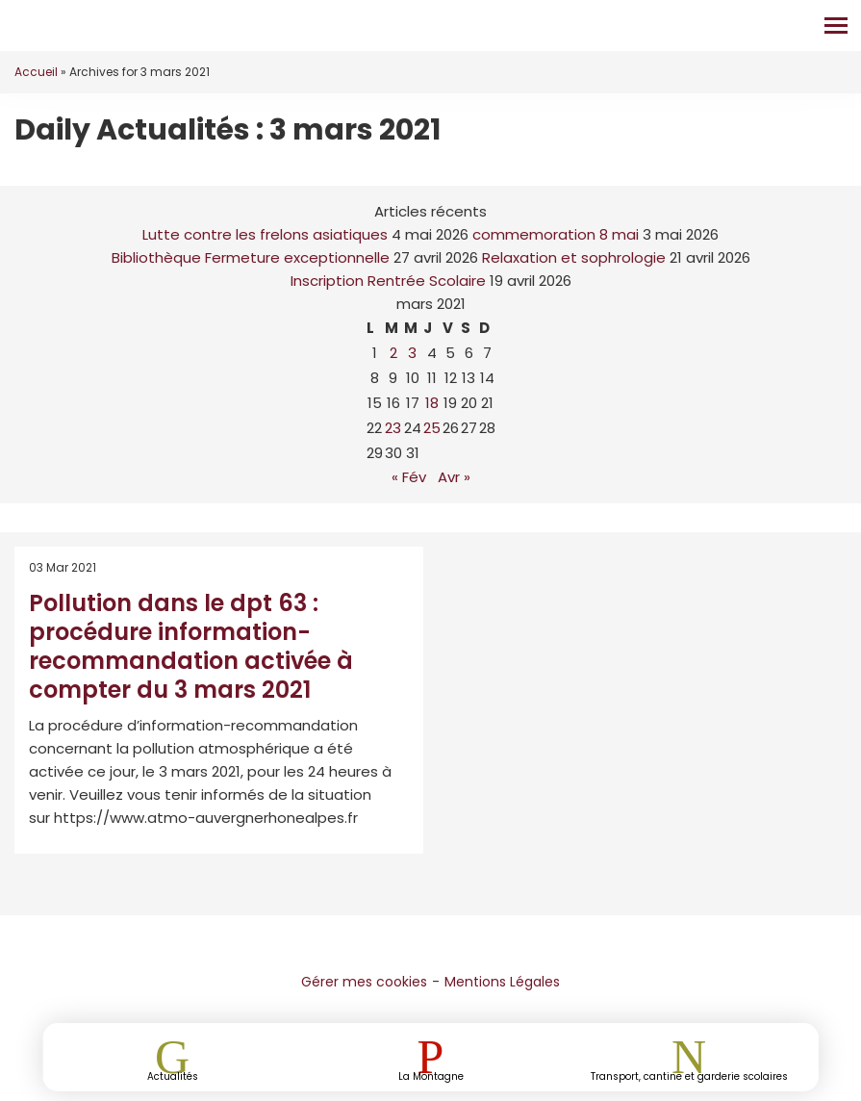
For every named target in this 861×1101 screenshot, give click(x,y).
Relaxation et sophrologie (574, 257)
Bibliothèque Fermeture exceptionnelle (251, 257)
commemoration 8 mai (555, 234)
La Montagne (431, 1075)
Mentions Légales (502, 981)
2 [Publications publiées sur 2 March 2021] (393, 353)
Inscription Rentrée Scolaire (388, 280)
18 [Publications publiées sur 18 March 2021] (432, 403)
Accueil (36, 72)
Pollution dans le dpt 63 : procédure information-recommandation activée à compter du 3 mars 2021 (191, 646)
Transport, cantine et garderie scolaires (689, 1075)
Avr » (454, 477)
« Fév (409, 477)
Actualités (172, 1075)
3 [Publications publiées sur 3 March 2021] (412, 353)
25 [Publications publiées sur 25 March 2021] (432, 428)
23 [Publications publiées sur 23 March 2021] (393, 428)
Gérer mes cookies (364, 981)
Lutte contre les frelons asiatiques (265, 234)
